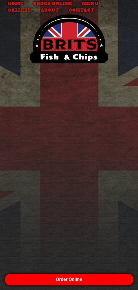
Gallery (19, 10)
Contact (81, 10)
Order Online (52, 3)
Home (15, 3)
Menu (90, 3)
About (50, 10)
